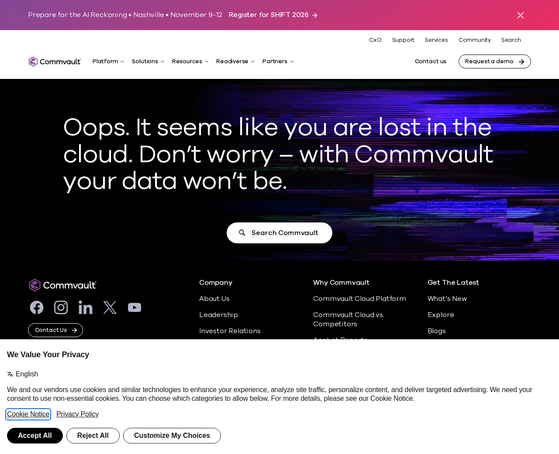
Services (436, 40)
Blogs (437, 331)
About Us (214, 299)
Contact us (431, 61)
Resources (187, 61)
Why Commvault (341, 282)
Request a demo (489, 61)
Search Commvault (285, 233)
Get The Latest (453, 282)
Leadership (218, 315)
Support (403, 40)
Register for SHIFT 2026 (269, 15)
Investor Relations (230, 331)
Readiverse (232, 61)
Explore (441, 315)
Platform (105, 61)
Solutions (145, 61)
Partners (274, 61)
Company (215, 282)
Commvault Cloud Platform (359, 299)
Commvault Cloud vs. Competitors (348, 319)
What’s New (447, 299)
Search (511, 40)
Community (475, 40)
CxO (375, 40)
